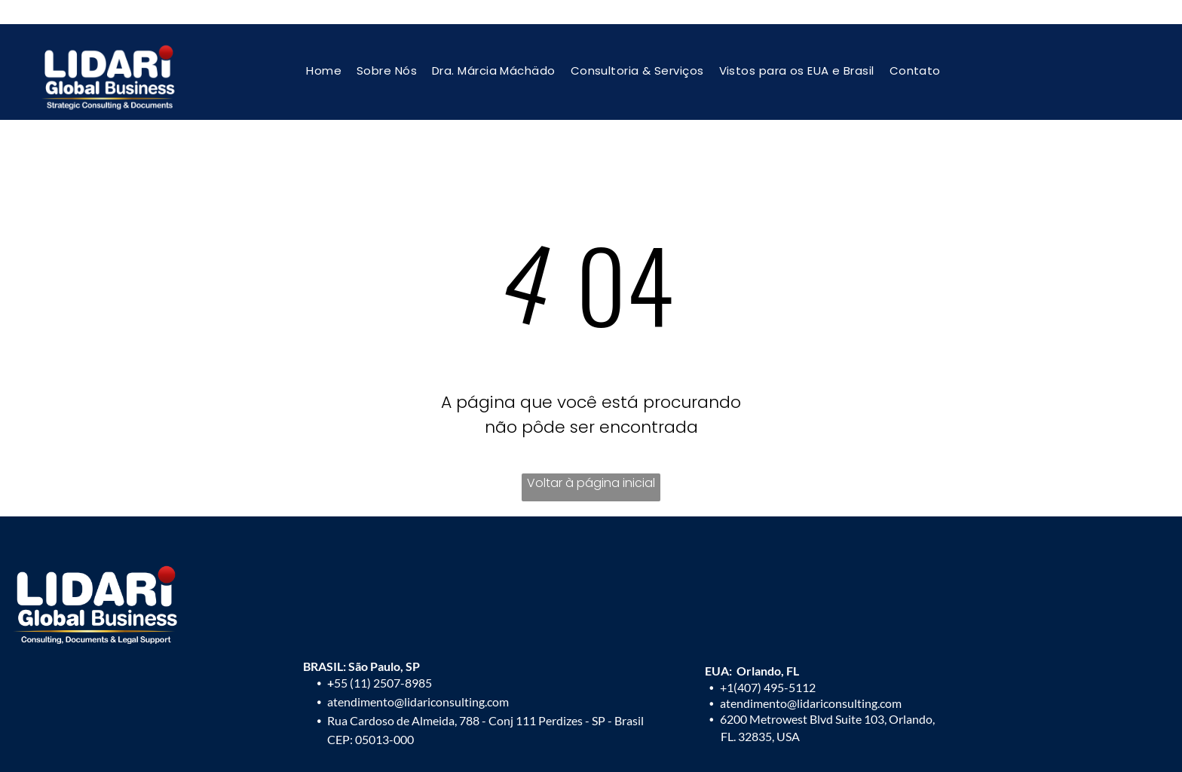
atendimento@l (367, 701)
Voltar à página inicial (591, 483)
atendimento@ (758, 703)
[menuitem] (324, 70)
